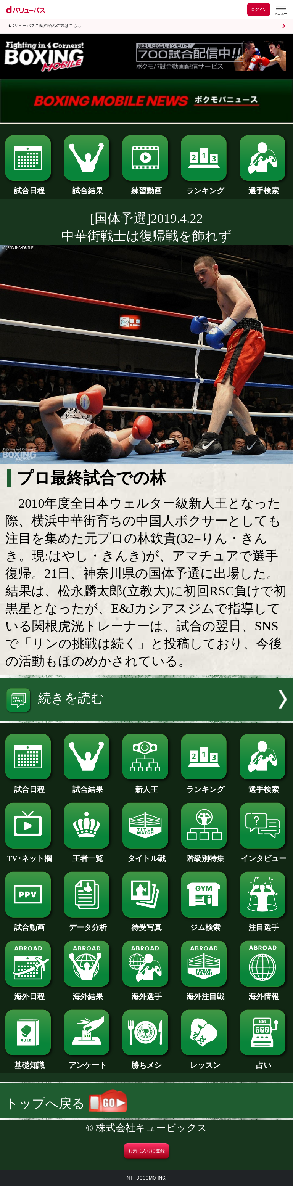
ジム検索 (205, 924)
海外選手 (146, 993)
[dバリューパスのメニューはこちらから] (280, 10)
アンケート (87, 1061)
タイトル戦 (146, 855)
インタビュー (263, 855)
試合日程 (29, 187)
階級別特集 (205, 855)
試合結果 (87, 187)
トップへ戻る (66, 1103)
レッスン (205, 1061)
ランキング (205, 187)
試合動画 (29, 924)
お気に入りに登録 (146, 1151)
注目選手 (263, 924)
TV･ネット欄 (29, 855)
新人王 (146, 786)
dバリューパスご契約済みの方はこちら (44, 25)
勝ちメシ (146, 1061)
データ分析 (87, 924)
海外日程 (29, 993)
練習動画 (146, 187)
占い (263, 1061)
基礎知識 (29, 1061)
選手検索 (263, 187)
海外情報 (263, 993)
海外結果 (87, 993)
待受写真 (146, 924)
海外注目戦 (205, 993)
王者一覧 (87, 855)
